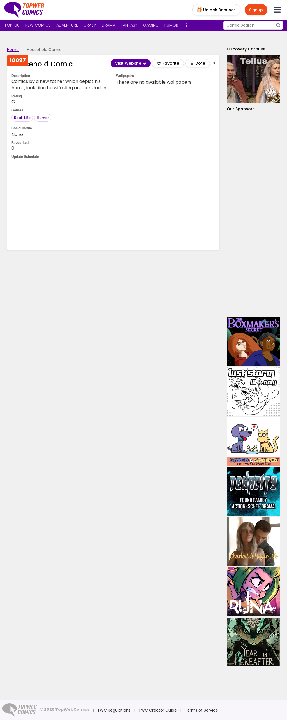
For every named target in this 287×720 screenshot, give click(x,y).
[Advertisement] (113, 204)
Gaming (151, 25)
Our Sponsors (241, 109)
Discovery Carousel (247, 49)
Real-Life (22, 117)
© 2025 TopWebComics (64, 709)
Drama (108, 25)
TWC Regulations (114, 710)
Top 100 (12, 25)
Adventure (67, 25)
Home (13, 49)
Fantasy (129, 25)
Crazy (90, 25)
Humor (171, 25)
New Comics (38, 25)
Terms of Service (201, 710)
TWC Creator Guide (157, 710)
